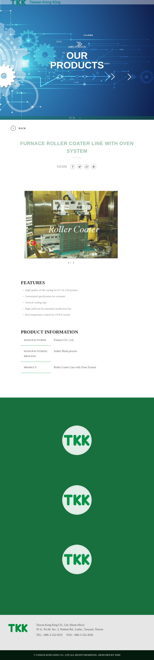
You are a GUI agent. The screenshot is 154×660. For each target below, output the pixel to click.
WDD (117, 655)
